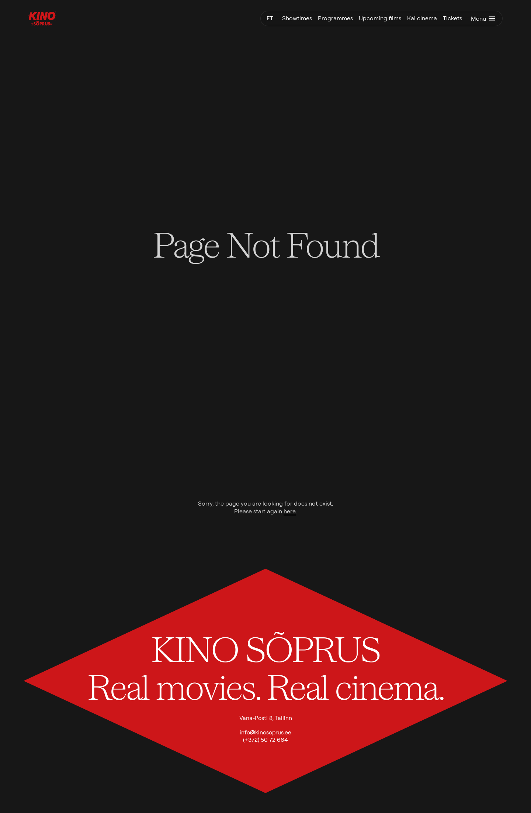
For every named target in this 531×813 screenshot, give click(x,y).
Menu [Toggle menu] (483, 18)
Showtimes (297, 18)
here (290, 511)
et (270, 18)
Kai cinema (422, 18)
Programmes (335, 18)
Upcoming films (380, 18)
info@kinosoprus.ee (265, 732)
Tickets (452, 18)
